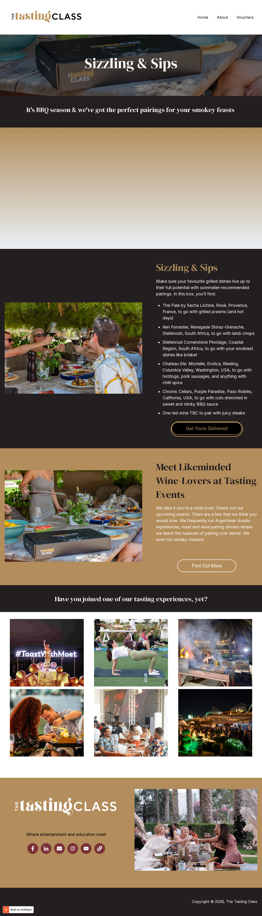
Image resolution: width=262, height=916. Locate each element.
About (222, 17)
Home (202, 17)
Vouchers (245, 17)
